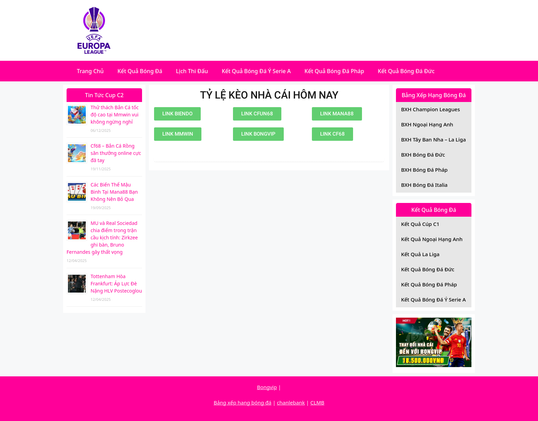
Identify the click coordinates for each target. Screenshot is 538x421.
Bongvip (267, 387)
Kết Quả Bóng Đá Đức (406, 71)
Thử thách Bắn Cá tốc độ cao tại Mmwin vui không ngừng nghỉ (115, 114)
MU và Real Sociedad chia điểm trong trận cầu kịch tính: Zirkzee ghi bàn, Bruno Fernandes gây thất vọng (102, 237)
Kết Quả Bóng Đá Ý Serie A (256, 71)
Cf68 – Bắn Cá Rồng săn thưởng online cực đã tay (116, 153)
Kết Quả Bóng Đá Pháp (334, 71)
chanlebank (291, 402)
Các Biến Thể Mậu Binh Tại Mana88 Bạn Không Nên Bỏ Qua (114, 191)
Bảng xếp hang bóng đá (242, 402)
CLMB (318, 402)
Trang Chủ (90, 71)
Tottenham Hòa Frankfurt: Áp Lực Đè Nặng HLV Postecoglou (116, 283)
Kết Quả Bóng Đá (139, 71)
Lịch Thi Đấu (192, 71)
